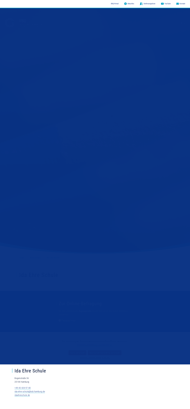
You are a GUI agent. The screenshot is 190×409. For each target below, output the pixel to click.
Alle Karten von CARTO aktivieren (105, 352)
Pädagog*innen (68, 320)
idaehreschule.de (22, 395)
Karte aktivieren (77, 352)
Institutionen (35, 258)
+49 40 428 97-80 (23, 388)
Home (21, 258)
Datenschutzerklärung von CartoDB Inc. (95, 345)
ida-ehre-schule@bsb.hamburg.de (30, 391)
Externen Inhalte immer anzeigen (95, 358)
